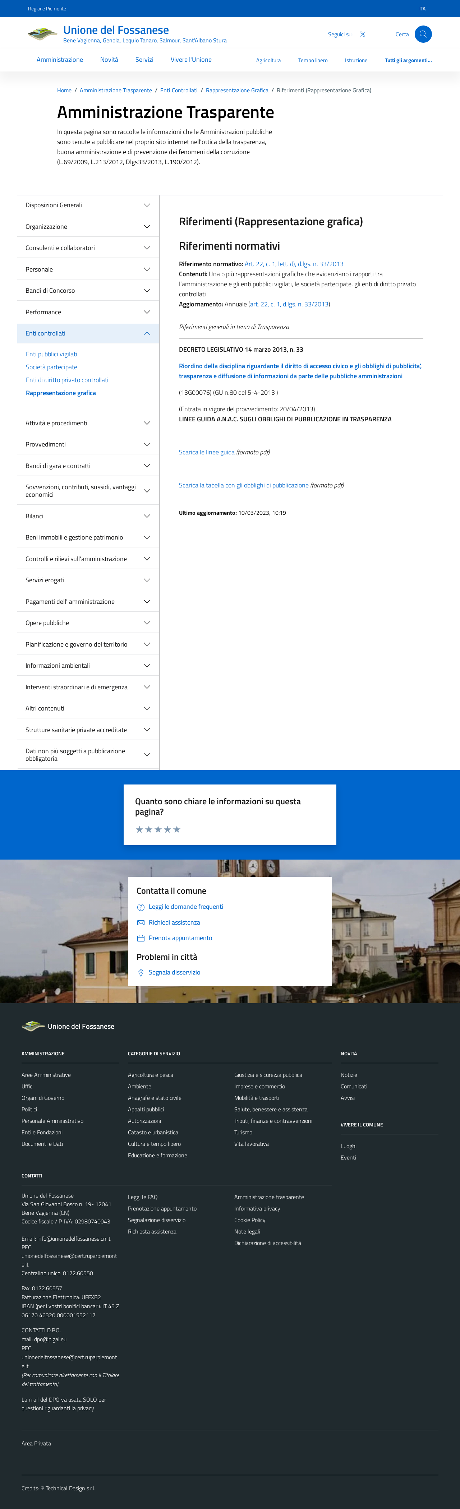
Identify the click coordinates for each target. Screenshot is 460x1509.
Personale (39, 269)
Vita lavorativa (251, 1143)
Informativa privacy (257, 1208)
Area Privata (36, 1443)
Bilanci (34, 516)
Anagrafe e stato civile (154, 1097)
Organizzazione (46, 226)
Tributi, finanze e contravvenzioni (273, 1120)
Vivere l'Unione (191, 59)
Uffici (27, 1086)
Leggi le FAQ (143, 1197)
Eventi (348, 1157)
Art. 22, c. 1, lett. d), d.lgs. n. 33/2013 (293, 264)
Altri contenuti (45, 708)
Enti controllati (45, 333)
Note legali (247, 1231)
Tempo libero (313, 60)
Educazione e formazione (157, 1155)
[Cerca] (423, 34)
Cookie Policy (250, 1220)
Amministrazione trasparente (269, 1197)
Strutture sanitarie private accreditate (76, 730)
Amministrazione (60, 59)
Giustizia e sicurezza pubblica (268, 1074)
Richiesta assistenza (152, 1231)
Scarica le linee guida (207, 452)
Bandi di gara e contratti (58, 466)
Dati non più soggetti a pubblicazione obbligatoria (75, 755)
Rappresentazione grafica (61, 393)
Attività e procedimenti (56, 423)
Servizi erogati (45, 580)
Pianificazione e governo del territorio (77, 644)
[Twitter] (360, 33)
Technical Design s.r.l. (70, 1488)
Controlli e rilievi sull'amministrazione (76, 559)
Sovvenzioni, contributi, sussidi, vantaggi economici (81, 491)
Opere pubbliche (47, 623)
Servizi (144, 59)
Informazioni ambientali (58, 665)
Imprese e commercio (259, 1086)
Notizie (349, 1074)
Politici (29, 1109)
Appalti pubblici (146, 1109)
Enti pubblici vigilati (51, 354)
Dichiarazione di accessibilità (267, 1243)
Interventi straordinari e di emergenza (77, 687)
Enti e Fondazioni (42, 1132)
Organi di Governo (43, 1097)
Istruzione (356, 60)
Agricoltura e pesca (150, 1074)
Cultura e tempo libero (154, 1143)
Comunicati (354, 1086)
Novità (109, 59)
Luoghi (348, 1146)
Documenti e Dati (42, 1143)
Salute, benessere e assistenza (271, 1109)
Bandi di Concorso (50, 290)
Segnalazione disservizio (156, 1220)
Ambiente (139, 1086)
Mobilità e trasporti (256, 1097)
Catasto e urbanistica (153, 1132)
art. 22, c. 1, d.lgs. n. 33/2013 (289, 304)
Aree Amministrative (46, 1074)
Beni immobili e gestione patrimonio (74, 537)
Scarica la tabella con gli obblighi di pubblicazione (244, 485)
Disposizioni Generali (54, 205)
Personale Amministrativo (52, 1120)
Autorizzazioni (144, 1120)
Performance (43, 312)
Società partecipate (51, 367)
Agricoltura (268, 60)
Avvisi (348, 1097)
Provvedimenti (46, 444)
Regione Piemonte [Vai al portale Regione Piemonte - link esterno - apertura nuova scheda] (47, 8)
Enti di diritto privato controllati (67, 380)
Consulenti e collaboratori (60, 248)
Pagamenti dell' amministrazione (70, 601)
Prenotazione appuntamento (162, 1208)
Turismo (243, 1132)
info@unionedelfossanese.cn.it (74, 1238)
